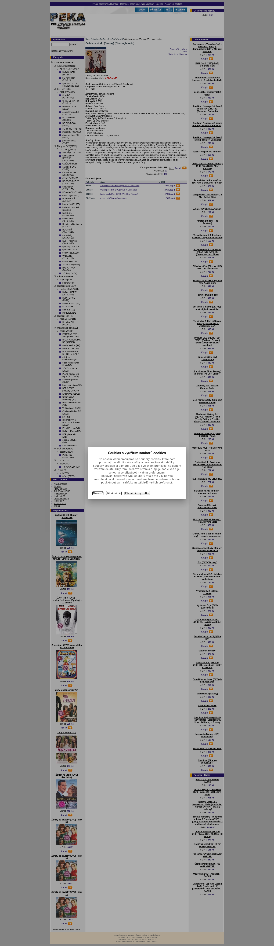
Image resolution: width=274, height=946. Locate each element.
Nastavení (98, 493)
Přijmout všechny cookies (137, 493)
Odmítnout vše (114, 493)
